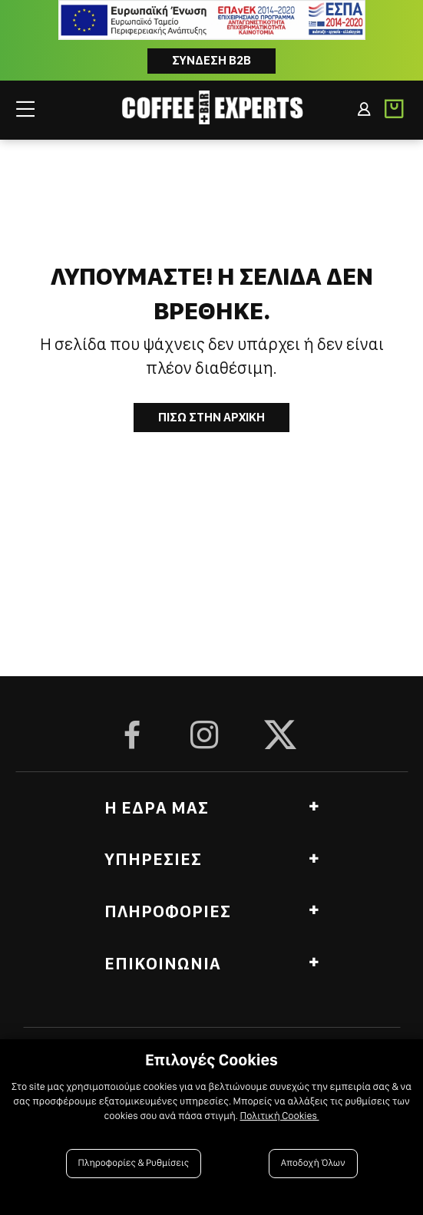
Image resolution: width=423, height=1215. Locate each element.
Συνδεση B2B (211, 60)
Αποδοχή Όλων (313, 1163)
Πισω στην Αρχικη (211, 417)
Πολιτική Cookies (279, 1116)
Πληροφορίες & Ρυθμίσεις (134, 1163)
